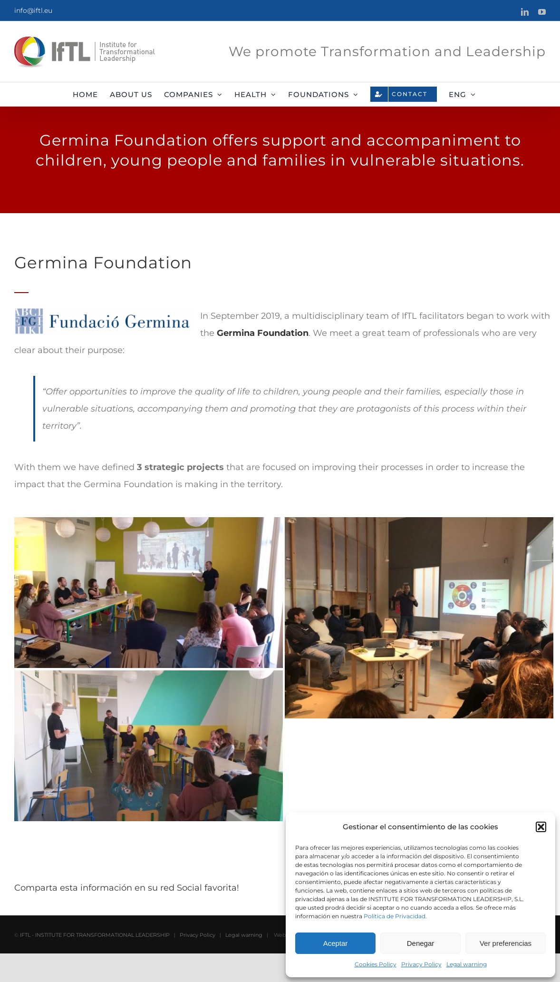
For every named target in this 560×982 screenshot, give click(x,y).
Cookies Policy (375, 964)
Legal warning (466, 964)
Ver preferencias (505, 943)
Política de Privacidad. (395, 916)
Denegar (420, 943)
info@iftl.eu (33, 10)
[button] (541, 827)
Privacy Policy (421, 964)
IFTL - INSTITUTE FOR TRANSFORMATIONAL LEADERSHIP (95, 963)
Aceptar (335, 943)
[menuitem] (462, 94)
